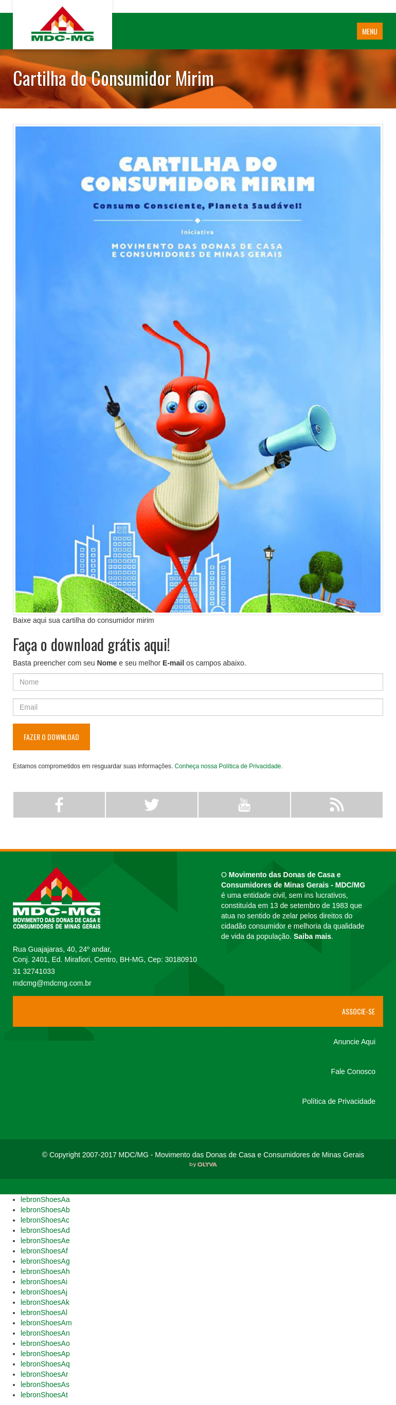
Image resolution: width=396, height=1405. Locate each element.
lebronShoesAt (44, 1395)
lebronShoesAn (45, 1333)
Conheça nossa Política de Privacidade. (229, 766)
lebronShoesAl (44, 1312)
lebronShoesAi (44, 1282)
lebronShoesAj (44, 1292)
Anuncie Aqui (354, 1042)
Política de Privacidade (338, 1101)
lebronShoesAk (45, 1302)
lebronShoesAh (45, 1271)
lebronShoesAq (45, 1364)
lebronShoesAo (45, 1343)
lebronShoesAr (44, 1374)
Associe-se (358, 1011)
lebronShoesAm (46, 1323)
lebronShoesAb (45, 1210)
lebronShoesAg (45, 1261)
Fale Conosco (353, 1071)
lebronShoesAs (45, 1384)
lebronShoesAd (45, 1230)
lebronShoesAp (45, 1353)
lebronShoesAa (45, 1199)
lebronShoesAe (45, 1240)
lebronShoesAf (44, 1251)
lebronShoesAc (45, 1220)
